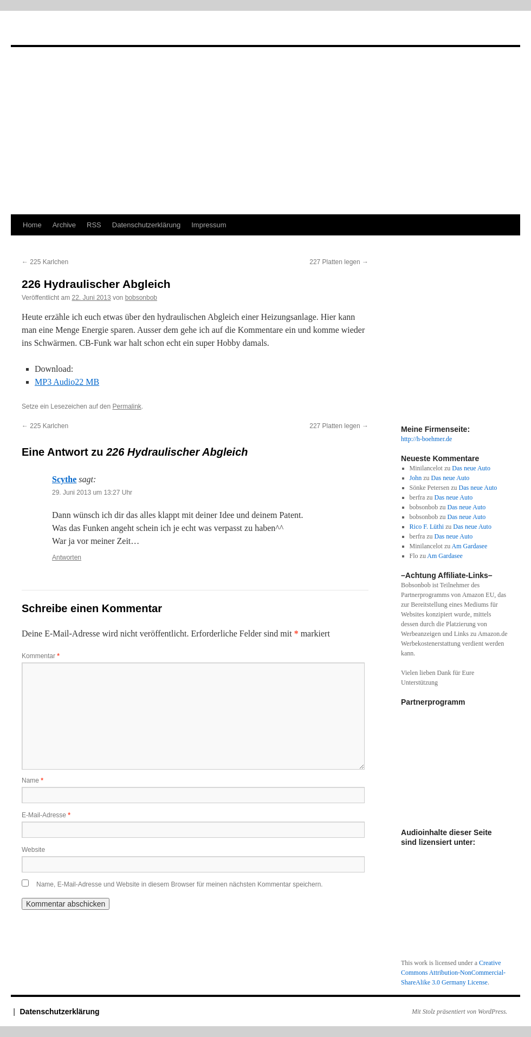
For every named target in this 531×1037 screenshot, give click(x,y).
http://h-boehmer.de (426, 439)
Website (33, 850)
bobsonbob (141, 297)
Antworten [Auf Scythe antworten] (66, 557)
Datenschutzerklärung (146, 225)
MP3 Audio (67, 381)
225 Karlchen (45, 262)
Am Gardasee (470, 546)
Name (32, 780)
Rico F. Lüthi (427, 526)
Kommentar (41, 656)
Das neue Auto (471, 468)
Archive (64, 225)
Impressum (208, 225)
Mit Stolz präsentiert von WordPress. (459, 1011)
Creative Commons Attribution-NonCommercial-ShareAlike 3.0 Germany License (453, 972)
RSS (94, 225)
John (416, 478)
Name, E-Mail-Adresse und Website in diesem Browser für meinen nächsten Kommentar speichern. (179, 884)
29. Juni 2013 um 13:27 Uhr (92, 492)
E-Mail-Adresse (46, 815)
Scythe (64, 479)
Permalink (126, 406)
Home (32, 225)
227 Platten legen (338, 262)
